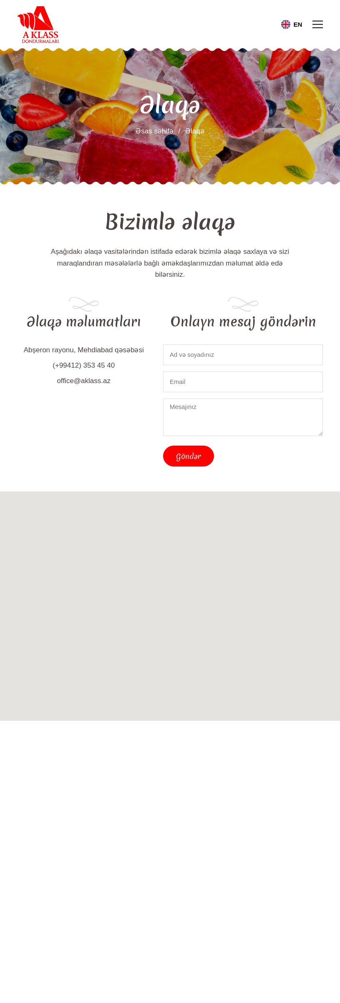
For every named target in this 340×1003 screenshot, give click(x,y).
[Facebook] (76, 908)
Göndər (188, 456)
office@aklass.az (84, 381)
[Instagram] (104, 908)
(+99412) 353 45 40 (84, 365)
